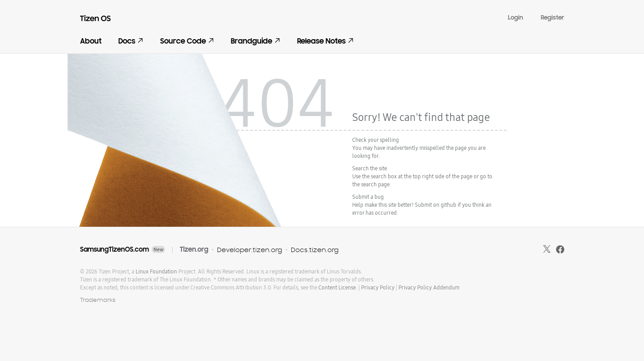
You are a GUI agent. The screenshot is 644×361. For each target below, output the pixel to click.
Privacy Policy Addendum (428, 288)
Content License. (337, 288)
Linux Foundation (156, 272)
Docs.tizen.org (314, 249)
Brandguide (255, 41)
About (90, 41)
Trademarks (98, 300)
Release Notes (325, 41)
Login (515, 17)
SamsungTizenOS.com (114, 249)
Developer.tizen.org (249, 249)
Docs (130, 41)
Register (552, 17)
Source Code (187, 41)
